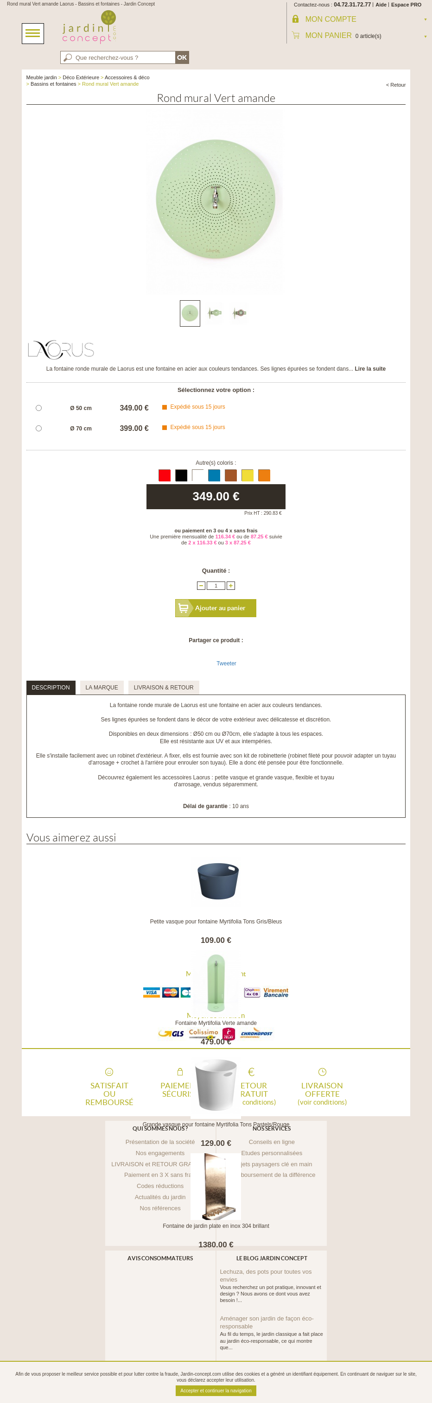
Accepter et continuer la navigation (215, 1390)
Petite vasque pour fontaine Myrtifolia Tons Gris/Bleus (216, 921)
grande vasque (273, 777)
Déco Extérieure (81, 77)
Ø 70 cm (81, 428)
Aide (381, 4)
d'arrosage (187, 784)
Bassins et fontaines (53, 84)
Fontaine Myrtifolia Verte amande (216, 1023)
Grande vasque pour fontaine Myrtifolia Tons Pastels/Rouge (216, 1124)
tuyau (327, 777)
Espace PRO (406, 4)
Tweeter (226, 663)
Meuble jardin (41, 77)
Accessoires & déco (127, 77)
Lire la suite (370, 369)
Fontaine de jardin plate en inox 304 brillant (216, 1226)
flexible (303, 777)
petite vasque (231, 777)
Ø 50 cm (81, 408)
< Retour (396, 85)
